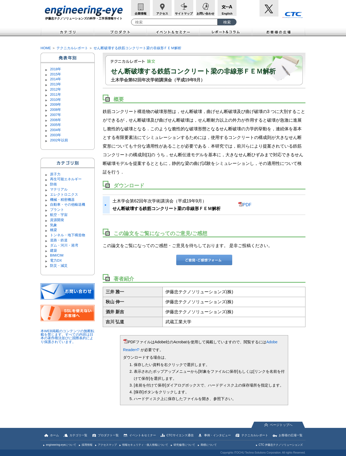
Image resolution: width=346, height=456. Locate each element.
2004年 (55, 130)
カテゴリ (67, 31)
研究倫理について (184, 444)
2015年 (55, 74)
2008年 (55, 110)
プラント (57, 210)
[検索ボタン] (227, 22)
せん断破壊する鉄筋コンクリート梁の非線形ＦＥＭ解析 (137, 48)
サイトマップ (184, 13)
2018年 (55, 69)
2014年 (55, 79)
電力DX (56, 260)
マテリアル (59, 189)
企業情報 (141, 13)
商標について (209, 444)
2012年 (55, 89)
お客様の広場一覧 (290, 435)
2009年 (55, 104)
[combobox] (174, 22)
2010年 (55, 100)
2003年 (55, 135)
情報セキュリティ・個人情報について (145, 444)
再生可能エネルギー (66, 179)
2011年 (55, 94)
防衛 (53, 184)
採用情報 (87, 444)
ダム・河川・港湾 (64, 245)
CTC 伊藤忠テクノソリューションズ (281, 444)
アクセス (162, 13)
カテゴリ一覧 (78, 435)
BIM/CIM (57, 255)
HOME (46, 48)
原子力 (55, 174)
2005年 (55, 125)
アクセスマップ (107, 444)
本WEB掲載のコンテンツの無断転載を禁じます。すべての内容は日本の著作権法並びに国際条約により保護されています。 (67, 336)
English (227, 13)
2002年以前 (59, 140)
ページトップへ (281, 425)
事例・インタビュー (217, 435)
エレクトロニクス (64, 194)
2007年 (55, 115)
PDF (244, 204)
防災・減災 (59, 266)
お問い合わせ (205, 13)
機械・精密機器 (62, 200)
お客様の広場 (278, 31)
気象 (53, 225)
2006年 (55, 120)
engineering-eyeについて (61, 444)
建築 (53, 250)
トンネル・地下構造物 (67, 235)
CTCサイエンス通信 (180, 435)
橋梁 (53, 230)
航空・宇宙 (59, 215)
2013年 (55, 84)
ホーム (54, 435)
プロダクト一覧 (108, 435)
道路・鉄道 (59, 240)
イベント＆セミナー (173, 31)
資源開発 (57, 220)
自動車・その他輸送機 (67, 204)
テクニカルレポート (72, 48)
